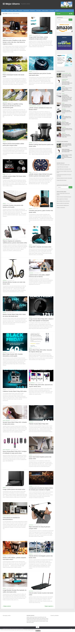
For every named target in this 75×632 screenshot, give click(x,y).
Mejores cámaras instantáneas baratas (64, 196)
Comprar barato (32, 105)
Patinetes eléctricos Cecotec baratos (38, 621)
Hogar (7, 10)
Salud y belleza (45, 10)
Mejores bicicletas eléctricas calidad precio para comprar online (66, 123)
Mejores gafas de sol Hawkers (62, 198)
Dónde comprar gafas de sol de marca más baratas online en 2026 (67, 75)
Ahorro (30, 486)
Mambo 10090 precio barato (32, 617)
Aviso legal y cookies (6, 615)
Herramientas (26, 10)
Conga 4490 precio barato (61, 180)
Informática (38, 10)
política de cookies (37, 629)
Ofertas (57, 10)
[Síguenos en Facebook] (71, 13)
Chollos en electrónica (61, 207)
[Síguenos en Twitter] (69, 13)
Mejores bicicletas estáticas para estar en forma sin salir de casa (67, 129)
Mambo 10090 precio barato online (63, 164)
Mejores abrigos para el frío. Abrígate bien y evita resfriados (66, 117)
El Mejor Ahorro (11, 4)
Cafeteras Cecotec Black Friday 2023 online (15, 391)
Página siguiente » (49, 606)
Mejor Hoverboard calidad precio (63, 205)
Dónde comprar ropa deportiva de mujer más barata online (66, 135)
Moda (16, 10)
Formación (52, 10)
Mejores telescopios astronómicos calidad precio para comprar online (67, 83)
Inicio (4, 10)
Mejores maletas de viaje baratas (63, 203)
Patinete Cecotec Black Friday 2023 (38, 424)
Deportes (20, 10)
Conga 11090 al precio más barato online (14, 489)
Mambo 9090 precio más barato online (64, 169)
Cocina (11, 10)
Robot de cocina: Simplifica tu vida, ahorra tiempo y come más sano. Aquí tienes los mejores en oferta (14, 42)
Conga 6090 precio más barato (62, 166)
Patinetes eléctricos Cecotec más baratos (64, 178)
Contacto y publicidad (54, 615)
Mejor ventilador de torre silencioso (63, 201)
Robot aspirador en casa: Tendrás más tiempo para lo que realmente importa (67, 105)
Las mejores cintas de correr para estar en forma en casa (67, 111)
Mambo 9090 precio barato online (35, 618)
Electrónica (32, 10)
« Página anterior (7, 606)
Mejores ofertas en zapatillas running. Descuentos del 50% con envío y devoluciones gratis (13, 105)
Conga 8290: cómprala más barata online (40, 247)
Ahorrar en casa (6, 515)
